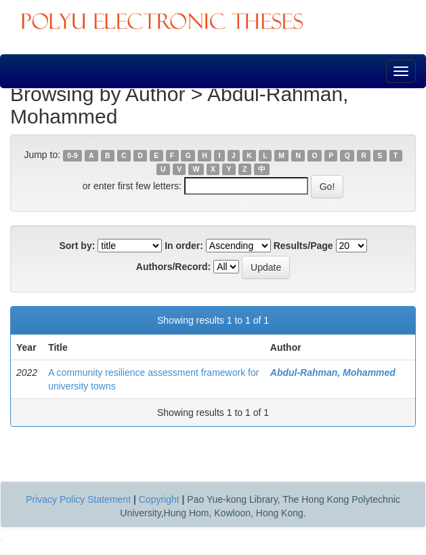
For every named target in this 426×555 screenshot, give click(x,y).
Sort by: (77, 245)
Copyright (159, 499)
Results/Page (303, 245)
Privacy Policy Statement (78, 499)
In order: (184, 245)
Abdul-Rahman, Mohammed (333, 372)
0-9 (72, 155)
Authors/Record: (173, 266)
